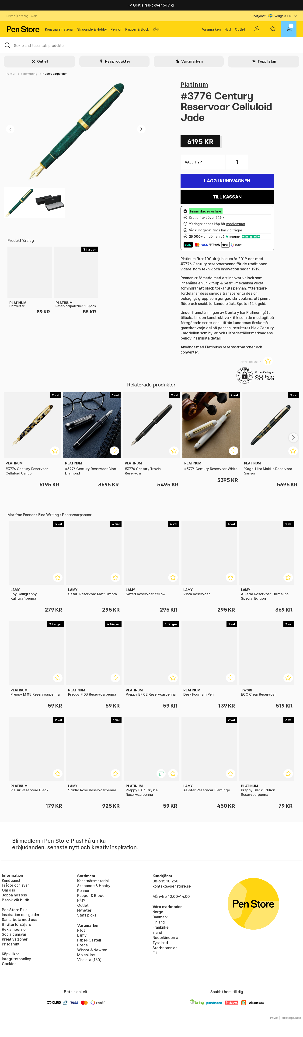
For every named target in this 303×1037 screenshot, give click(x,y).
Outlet (240, 29)
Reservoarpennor (55, 73)
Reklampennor (14, 929)
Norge (158, 912)
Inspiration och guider (20, 914)
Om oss (8, 890)
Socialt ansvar (14, 934)
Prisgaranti (11, 944)
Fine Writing (29, 73)
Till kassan (227, 197)
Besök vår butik (15, 900)
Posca (82, 945)
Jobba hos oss (14, 895)
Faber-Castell (89, 940)
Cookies (9, 963)
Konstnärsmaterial (59, 29)
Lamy (82, 935)
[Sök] (151, 45)
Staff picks (86, 915)
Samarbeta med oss (19, 919)
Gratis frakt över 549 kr (151, 5)
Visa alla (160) (89, 959)
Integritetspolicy (16, 958)
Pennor (116, 29)
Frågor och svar (15, 885)
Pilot (81, 930)
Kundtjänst (258, 16)
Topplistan (266, 61)
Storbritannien (165, 947)
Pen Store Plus (14, 909)
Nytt (227, 29)
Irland (157, 932)
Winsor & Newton (92, 950)
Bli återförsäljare (16, 924)
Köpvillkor (10, 954)
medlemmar (235, 224)
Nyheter (84, 910)
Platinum (194, 84)
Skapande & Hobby (92, 29)
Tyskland (160, 942)
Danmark (160, 917)
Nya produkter (117, 61)
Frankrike (161, 927)
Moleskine (86, 954)
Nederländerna (165, 937)
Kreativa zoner (15, 939)
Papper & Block (137, 29)
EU (155, 953)
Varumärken (211, 29)
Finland (159, 922)
